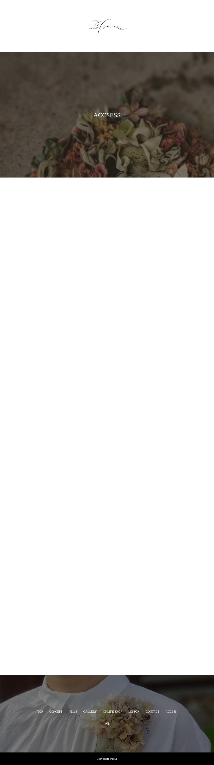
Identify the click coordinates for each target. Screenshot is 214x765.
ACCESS (171, 711)
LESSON (133, 711)
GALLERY (90, 711)
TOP (40, 711)
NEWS (73, 711)
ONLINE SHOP (112, 711)
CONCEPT (55, 711)
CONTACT (152, 711)
